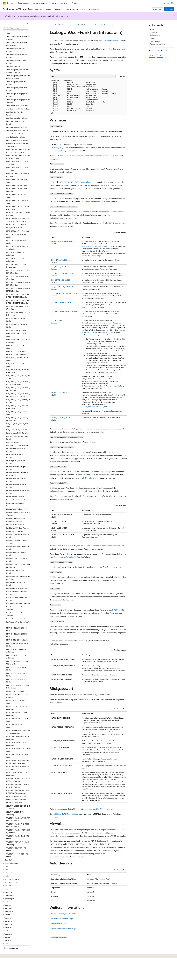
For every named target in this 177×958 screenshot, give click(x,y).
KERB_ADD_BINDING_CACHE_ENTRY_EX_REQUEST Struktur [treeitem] (18, 144)
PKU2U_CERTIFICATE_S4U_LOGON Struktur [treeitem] (17, 689)
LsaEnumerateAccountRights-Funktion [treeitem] (16, 461)
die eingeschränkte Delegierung (110, 323)
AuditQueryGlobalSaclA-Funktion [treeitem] (17, 99)
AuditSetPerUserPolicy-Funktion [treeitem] (17, 127)
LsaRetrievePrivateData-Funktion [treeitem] (17, 582)
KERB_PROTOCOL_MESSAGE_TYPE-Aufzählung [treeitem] (17, 259)
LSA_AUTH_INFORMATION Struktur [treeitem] (15, 359)
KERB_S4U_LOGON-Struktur (91, 379)
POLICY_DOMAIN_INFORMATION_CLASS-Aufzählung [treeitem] (18, 725)
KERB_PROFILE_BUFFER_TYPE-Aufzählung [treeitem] (16, 253)
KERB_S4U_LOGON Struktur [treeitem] (16, 324)
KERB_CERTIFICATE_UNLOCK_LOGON (64, 293)
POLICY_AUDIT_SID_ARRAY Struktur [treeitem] (15, 719)
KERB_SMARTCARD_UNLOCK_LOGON (64, 311)
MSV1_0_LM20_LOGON (59, 392)
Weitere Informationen (157, 44)
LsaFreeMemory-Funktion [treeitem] (15, 490)
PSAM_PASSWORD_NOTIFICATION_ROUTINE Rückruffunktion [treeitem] (17, 785)
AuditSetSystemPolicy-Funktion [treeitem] (17, 134)
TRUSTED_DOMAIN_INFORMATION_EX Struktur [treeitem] (18, 825)
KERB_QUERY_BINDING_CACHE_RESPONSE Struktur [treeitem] (18, 283)
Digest (103, 332)
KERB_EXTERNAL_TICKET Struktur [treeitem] (17, 225)
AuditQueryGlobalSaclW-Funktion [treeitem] (18, 103)
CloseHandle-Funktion (61, 600)
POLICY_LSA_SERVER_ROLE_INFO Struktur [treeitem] (18, 743)
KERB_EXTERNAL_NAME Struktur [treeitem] (17, 221)
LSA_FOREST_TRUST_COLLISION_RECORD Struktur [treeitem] (18, 382)
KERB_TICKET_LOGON (58, 267)
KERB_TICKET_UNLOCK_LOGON (62, 273)
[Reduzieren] (27, 23)
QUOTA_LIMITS (118, 610)
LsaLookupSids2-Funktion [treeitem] (15, 518)
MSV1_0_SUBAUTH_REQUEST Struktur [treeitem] (16, 668)
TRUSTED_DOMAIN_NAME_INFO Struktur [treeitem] (17, 831)
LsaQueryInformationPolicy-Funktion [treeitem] (16, 547)
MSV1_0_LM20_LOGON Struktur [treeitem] (17, 634)
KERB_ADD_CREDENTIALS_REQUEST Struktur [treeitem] (18, 156)
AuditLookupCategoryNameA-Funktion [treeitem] (16, 76)
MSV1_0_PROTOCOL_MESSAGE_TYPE (94, 407)
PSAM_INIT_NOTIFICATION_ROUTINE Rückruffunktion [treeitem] (18, 773)
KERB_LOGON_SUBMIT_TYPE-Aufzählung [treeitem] (16, 247)
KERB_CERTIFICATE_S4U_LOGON (62, 287)
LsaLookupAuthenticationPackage (97, 201)
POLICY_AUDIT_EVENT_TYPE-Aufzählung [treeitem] (16, 707)
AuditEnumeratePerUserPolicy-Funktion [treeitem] (16, 49)
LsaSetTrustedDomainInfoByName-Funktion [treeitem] (18, 601)
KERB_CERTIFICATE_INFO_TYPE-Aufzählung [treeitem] (17, 183)
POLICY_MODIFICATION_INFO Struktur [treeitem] (17, 749)
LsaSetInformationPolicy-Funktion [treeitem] (18, 597)
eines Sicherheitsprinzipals (108, 40)
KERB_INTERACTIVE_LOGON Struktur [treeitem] (16, 229)
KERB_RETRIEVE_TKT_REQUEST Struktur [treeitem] (16, 313)
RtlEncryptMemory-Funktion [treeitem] (16, 793)
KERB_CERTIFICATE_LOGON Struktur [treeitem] (15, 189)
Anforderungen (155, 41)
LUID (80, 577)
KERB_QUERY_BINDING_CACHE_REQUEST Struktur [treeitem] (18, 277)
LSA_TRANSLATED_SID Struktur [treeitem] (17, 423)
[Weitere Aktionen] (125, 25)
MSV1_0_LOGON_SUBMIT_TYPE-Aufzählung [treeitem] (17, 644)
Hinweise (153, 38)
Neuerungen (157, 9)
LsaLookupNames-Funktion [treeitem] (15, 512)
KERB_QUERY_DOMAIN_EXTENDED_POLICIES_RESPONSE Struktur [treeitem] (18, 295)
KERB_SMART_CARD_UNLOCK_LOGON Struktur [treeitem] (18, 334)
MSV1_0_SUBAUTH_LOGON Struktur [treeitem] (16, 662)
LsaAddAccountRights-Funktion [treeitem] (17, 427)
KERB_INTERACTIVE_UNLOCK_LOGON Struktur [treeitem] (17, 241)
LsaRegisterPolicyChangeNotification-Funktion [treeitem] (18, 571)
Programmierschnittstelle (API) (72, 25)
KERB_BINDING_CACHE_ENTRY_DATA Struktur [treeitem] (17, 168)
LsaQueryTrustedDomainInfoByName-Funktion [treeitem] (18, 559)
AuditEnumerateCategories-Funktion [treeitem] (16, 43)
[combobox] (15, 28)
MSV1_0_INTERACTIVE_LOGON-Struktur (96, 246)
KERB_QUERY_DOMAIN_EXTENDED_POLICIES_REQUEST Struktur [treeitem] (18, 289)
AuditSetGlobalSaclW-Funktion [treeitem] (17, 124)
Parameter (153, 32)
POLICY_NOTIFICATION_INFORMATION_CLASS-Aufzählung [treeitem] (17, 755)
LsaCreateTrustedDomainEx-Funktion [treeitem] (16, 443)
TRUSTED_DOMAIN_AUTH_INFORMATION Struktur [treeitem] (18, 813)
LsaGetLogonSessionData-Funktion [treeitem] (15, 498)
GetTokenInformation (91, 478)
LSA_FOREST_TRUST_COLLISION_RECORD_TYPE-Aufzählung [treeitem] (18, 388)
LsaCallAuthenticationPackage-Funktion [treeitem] (17, 431)
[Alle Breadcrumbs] (52, 25)
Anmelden (170, 3)
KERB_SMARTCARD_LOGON (61, 302)
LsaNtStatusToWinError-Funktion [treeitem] (17, 522)
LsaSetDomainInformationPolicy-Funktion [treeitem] (17, 586)
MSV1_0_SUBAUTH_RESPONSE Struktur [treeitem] (17, 674)
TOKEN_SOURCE (59, 471)
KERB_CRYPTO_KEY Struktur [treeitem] (16, 218)
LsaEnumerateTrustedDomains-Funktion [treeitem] (17, 479)
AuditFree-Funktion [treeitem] (13, 60)
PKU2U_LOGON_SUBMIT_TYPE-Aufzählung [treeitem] (17, 701)
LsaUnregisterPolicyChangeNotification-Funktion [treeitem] (18, 617)
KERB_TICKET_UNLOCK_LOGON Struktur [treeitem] (17, 353)
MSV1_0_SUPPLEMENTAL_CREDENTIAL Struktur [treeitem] (17, 680)
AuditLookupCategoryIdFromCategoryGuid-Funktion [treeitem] (18, 70)
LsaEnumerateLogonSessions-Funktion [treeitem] (16, 473)
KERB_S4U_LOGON (61, 147)
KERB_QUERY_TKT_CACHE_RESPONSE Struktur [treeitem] (18, 307)
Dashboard (169, 9)
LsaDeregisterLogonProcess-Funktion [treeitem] (16, 455)
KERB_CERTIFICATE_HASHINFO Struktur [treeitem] (17, 174)
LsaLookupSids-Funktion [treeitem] (14, 515)
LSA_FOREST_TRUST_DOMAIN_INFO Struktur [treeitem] (18, 394)
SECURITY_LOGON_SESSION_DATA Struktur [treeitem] (18, 801)
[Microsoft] (4, 3)
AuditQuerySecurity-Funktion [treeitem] (16, 112)
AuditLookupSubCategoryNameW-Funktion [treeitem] (18, 94)
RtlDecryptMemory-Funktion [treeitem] (16, 790)
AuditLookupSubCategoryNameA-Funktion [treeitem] (18, 88)
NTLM (84, 332)
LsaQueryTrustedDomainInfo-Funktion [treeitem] (16, 553)
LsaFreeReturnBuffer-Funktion (72, 557)
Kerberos (122, 330)
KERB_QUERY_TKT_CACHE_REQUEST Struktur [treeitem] (18, 301)
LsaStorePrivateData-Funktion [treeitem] (16, 612)
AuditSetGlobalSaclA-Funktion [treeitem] (16, 121)
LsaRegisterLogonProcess (98, 131)
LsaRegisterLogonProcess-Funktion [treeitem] (15, 565)
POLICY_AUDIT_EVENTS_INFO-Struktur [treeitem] (17, 713)
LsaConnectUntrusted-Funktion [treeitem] (17, 439)
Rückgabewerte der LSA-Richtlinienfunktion (98, 809)
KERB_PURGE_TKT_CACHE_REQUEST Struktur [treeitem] (18, 271)
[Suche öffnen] (164, 3)
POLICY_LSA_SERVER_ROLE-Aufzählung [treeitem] (16, 737)
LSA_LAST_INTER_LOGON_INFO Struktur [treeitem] (17, 418)
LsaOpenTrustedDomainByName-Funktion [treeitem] (17, 529)
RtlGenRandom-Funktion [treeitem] (14, 796)
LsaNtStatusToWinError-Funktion (65, 814)
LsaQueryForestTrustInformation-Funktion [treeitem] (17, 541)
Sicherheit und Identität (94, 25)
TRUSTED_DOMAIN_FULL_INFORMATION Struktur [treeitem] (17, 819)
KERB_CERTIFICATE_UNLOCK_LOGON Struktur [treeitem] (18, 201)
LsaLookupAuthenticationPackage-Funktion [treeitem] (18, 507)
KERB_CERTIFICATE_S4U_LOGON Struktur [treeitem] (17, 195)
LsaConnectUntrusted (99, 156)
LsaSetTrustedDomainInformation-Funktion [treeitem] (17, 607)
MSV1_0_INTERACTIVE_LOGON (62, 241)
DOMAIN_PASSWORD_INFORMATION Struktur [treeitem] (17, 138)
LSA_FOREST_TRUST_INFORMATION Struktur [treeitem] (17, 400)
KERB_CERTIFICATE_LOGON (60, 280)
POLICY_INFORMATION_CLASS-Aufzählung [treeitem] (17, 731)
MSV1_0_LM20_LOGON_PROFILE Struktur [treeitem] (17, 638)
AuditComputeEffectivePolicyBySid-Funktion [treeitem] (18, 31)
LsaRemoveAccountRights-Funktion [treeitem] (15, 577)
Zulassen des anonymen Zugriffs (62, 913)
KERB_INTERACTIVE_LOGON (61, 260)
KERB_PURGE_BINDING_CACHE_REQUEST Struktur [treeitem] (18, 265)
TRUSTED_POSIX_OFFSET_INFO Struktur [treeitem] (17, 849)
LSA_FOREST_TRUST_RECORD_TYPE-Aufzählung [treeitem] (17, 412)
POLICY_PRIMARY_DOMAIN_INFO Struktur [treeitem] (17, 761)
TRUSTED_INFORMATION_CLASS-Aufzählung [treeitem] (18, 837)
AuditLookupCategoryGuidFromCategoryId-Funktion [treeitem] (17, 64)
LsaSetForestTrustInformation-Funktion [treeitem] (16, 592)
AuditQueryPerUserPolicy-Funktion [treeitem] (15, 107)
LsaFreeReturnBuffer (58, 923)
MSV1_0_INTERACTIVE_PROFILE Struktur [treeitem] (17, 629)
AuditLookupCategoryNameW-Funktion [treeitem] (17, 82)
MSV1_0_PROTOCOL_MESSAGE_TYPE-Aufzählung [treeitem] (18, 656)
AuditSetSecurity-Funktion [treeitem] (15, 131)
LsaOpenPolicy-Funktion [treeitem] (14, 525)
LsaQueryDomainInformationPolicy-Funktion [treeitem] (18, 535)
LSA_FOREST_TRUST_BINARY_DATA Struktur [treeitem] (18, 370)
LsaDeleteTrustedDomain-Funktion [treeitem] (15, 449)
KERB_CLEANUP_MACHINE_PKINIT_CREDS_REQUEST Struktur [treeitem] (17, 213)
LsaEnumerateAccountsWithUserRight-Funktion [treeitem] (18, 467)
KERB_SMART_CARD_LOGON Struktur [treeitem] (16, 328)
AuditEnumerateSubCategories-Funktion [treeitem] (17, 55)
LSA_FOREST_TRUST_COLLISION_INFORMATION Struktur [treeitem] (18, 376)
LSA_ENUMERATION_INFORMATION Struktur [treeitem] (17, 365)
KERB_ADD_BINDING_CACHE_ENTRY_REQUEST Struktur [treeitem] (18, 150)
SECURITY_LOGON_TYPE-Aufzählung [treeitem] (15, 807)
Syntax (152, 29)
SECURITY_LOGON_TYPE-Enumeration (75, 182)
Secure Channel (92, 332)
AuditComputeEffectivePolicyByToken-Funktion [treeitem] (17, 37)
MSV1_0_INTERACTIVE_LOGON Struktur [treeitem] (17, 623)
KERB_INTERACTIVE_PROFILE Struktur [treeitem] (16, 235)
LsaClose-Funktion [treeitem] (12, 436)
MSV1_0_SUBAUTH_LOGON (60, 418)
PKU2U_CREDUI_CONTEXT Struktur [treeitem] (15, 695)
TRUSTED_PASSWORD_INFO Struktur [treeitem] (16, 843)
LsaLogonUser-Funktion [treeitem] (14, 503)
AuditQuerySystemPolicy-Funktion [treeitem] (15, 116)
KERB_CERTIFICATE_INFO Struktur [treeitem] (18, 179)
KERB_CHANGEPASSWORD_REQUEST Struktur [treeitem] (18, 207)
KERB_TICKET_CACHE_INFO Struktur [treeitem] (15, 340)
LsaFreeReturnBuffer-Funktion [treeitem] (16, 493)
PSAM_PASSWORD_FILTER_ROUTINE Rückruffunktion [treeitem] (18, 779)
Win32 (57, 25)
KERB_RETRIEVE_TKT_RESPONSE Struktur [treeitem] (17, 319)
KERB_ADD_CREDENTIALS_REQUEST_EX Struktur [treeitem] (18, 162)
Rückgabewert (155, 35)
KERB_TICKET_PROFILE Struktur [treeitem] (17, 348)
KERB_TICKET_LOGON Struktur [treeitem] (17, 345)
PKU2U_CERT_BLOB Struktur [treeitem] (16, 685)
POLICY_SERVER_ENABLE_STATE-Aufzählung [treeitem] (17, 767)
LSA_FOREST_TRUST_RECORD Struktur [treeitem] (16, 406)
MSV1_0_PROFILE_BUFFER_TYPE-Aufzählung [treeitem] (17, 650)
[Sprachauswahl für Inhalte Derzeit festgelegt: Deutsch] (8, 955)
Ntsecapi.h (108, 25)
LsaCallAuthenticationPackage (106, 397)
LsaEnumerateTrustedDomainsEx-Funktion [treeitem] (17, 485)
